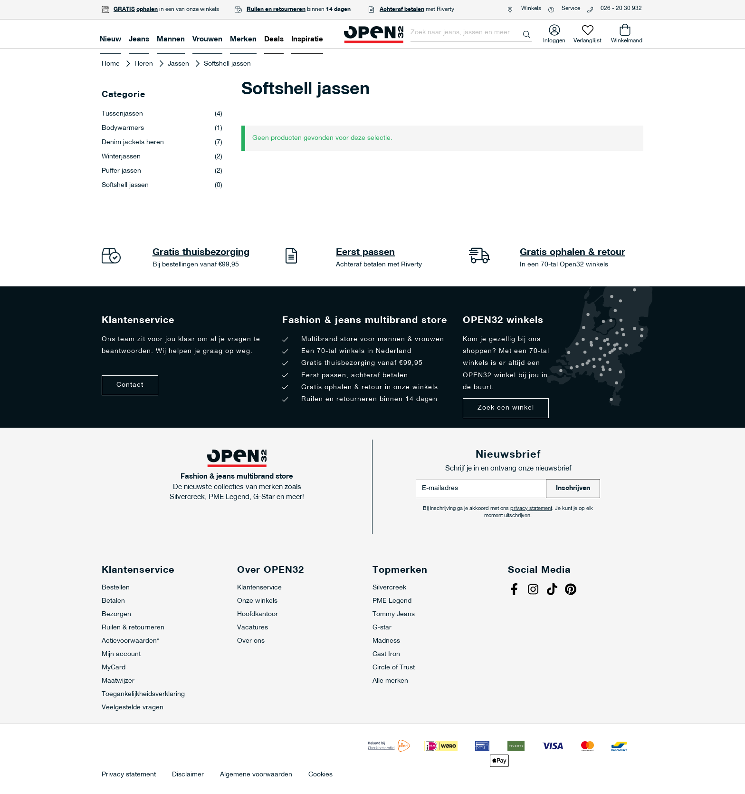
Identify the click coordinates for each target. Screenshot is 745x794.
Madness (386, 641)
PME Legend (391, 601)
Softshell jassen (162, 185)
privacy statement (531, 508)
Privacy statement (129, 775)
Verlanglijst (587, 38)
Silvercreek (389, 587)
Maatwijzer (118, 681)
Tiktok (553, 590)
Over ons (251, 641)
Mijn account (121, 654)
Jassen (179, 64)
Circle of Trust (393, 667)
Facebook (515, 590)
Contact (129, 385)
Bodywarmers (162, 128)
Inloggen (554, 38)
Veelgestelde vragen (132, 707)
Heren (144, 64)
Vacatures (252, 627)
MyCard (113, 667)
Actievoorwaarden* (130, 641)
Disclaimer (188, 775)
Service (571, 8)
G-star (382, 627)
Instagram (534, 590)
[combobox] (471, 32)
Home (112, 64)
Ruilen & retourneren (133, 627)
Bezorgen (116, 614)
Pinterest (572, 590)
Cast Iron (386, 654)
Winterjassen (162, 157)
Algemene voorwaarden (256, 775)
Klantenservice (259, 587)
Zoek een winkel (506, 408)
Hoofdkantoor (257, 614)
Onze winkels (257, 601)
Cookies (320, 775)
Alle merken (390, 681)
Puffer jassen (162, 171)
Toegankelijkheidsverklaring (143, 694)
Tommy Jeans (393, 614)
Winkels (531, 8)
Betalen (113, 601)
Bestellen (116, 587)
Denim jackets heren (162, 142)
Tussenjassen (162, 114)
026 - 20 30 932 (621, 8)
